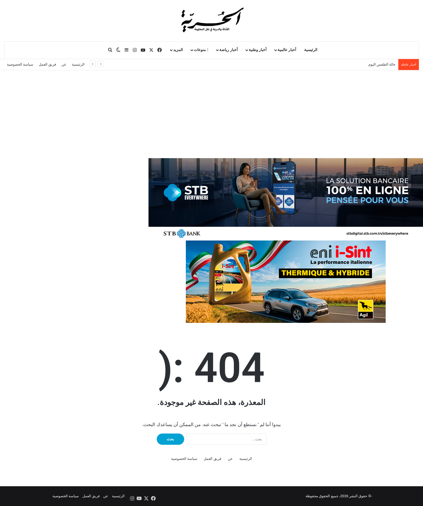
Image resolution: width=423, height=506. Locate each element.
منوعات (201, 50)
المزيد (178, 50)
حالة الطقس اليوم (382, 64)
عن (63, 64)
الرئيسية (310, 50)
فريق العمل (47, 64)
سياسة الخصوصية (20, 64)
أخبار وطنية (258, 50)
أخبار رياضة (228, 50)
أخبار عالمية (287, 50)
